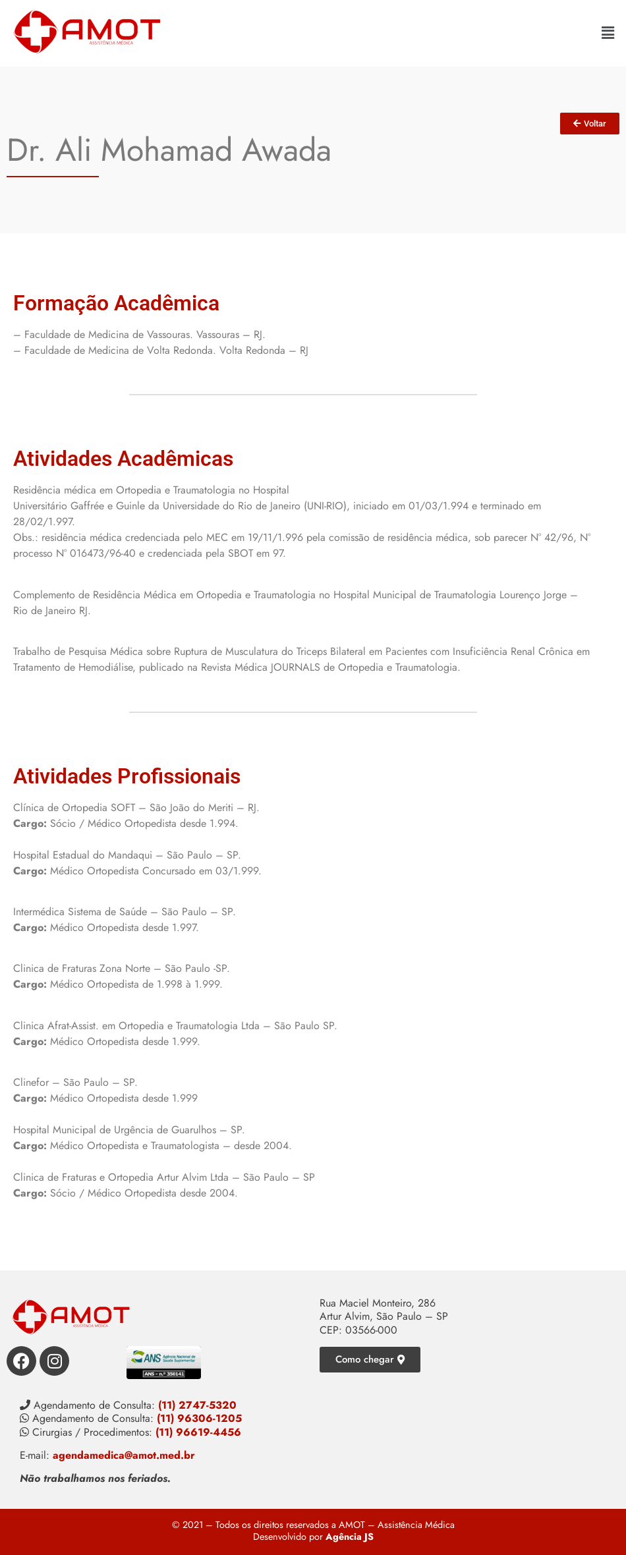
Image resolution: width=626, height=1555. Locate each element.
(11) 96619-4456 (198, 1432)
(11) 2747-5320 (197, 1405)
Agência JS (350, 1536)
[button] (608, 32)
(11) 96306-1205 (199, 1418)
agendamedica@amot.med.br (124, 1455)
